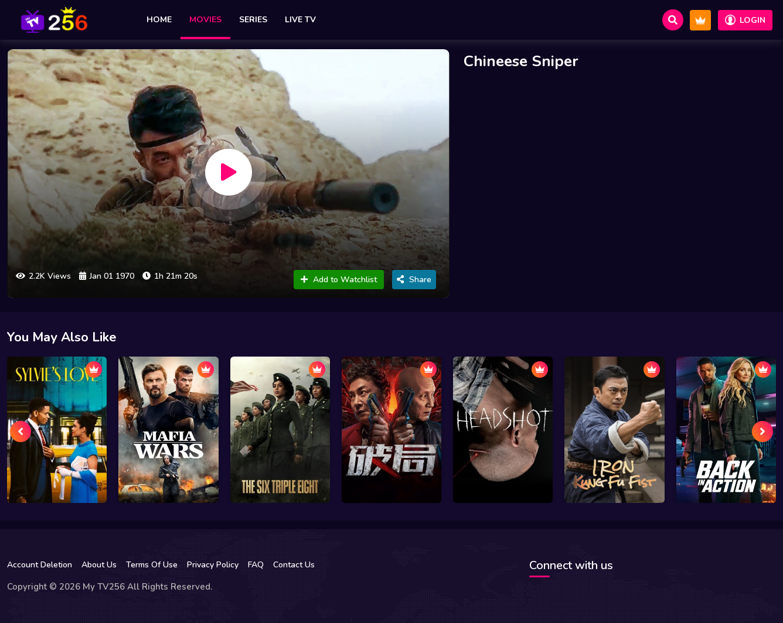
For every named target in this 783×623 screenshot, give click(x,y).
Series (253, 19)
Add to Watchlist (339, 279)
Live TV (300, 19)
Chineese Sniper (521, 61)
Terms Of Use (152, 564)
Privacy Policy (213, 564)
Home (159, 19)
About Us (99, 564)
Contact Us (294, 564)
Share (414, 279)
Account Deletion (39, 564)
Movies (205, 19)
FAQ (256, 564)
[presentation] (20, 431)
